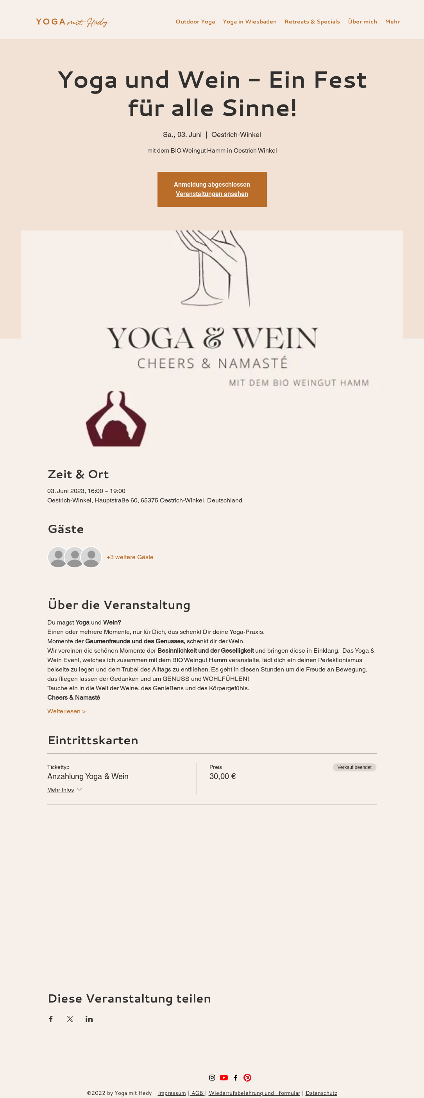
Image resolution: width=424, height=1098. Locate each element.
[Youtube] (224, 1078)
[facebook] (236, 1078)
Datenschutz (321, 1092)
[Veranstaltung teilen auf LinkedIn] (89, 1019)
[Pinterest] (247, 1078)
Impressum (172, 1092)
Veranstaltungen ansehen (212, 194)
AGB (197, 1092)
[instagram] (212, 1078)
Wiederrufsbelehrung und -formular (254, 1092)
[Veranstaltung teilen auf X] (70, 1019)
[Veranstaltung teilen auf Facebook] (51, 1019)
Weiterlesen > (66, 711)
